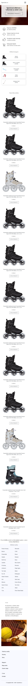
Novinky (4, 654)
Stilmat (16, 576)
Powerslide (4, 554)
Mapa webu (4, 665)
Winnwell (17, 548)
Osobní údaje (5, 668)
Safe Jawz (17, 579)
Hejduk (3, 557)
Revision (17, 565)
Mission (3, 582)
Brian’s (3, 551)
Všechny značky (6, 651)
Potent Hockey (5, 548)
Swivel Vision (5, 585)
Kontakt (4, 676)
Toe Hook (17, 585)
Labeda (3, 562)
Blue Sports (17, 562)
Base (16, 559)
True (3, 590)
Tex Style (4, 571)
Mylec (16, 571)
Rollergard (17, 573)
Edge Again (17, 568)
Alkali (16, 587)
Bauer (16, 554)
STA (3, 587)
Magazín (4, 662)
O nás (3, 673)
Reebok (16, 557)
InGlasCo (4, 568)
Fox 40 (3, 573)
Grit (2, 579)
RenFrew (4, 559)
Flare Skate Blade (19, 590)
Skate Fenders (5, 576)
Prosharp (4, 565)
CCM (16, 551)
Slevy (3, 657)
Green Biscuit (18, 582)
